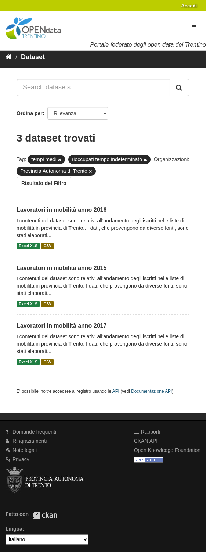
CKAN (44, 515)
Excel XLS (28, 246)
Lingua (14, 529)
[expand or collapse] (194, 25)
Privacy (17, 459)
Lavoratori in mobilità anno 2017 (61, 326)
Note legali (21, 450)
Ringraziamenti (26, 441)
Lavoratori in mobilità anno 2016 (61, 210)
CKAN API (146, 441)
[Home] (9, 57)
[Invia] (179, 87)
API (115, 391)
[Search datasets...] (93, 87)
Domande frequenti (31, 432)
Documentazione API (151, 391)
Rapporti (147, 432)
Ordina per (30, 113)
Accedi (189, 5)
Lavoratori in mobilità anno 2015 (61, 268)
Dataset (33, 57)
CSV (48, 246)
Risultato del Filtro (43, 183)
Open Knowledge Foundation (167, 450)
